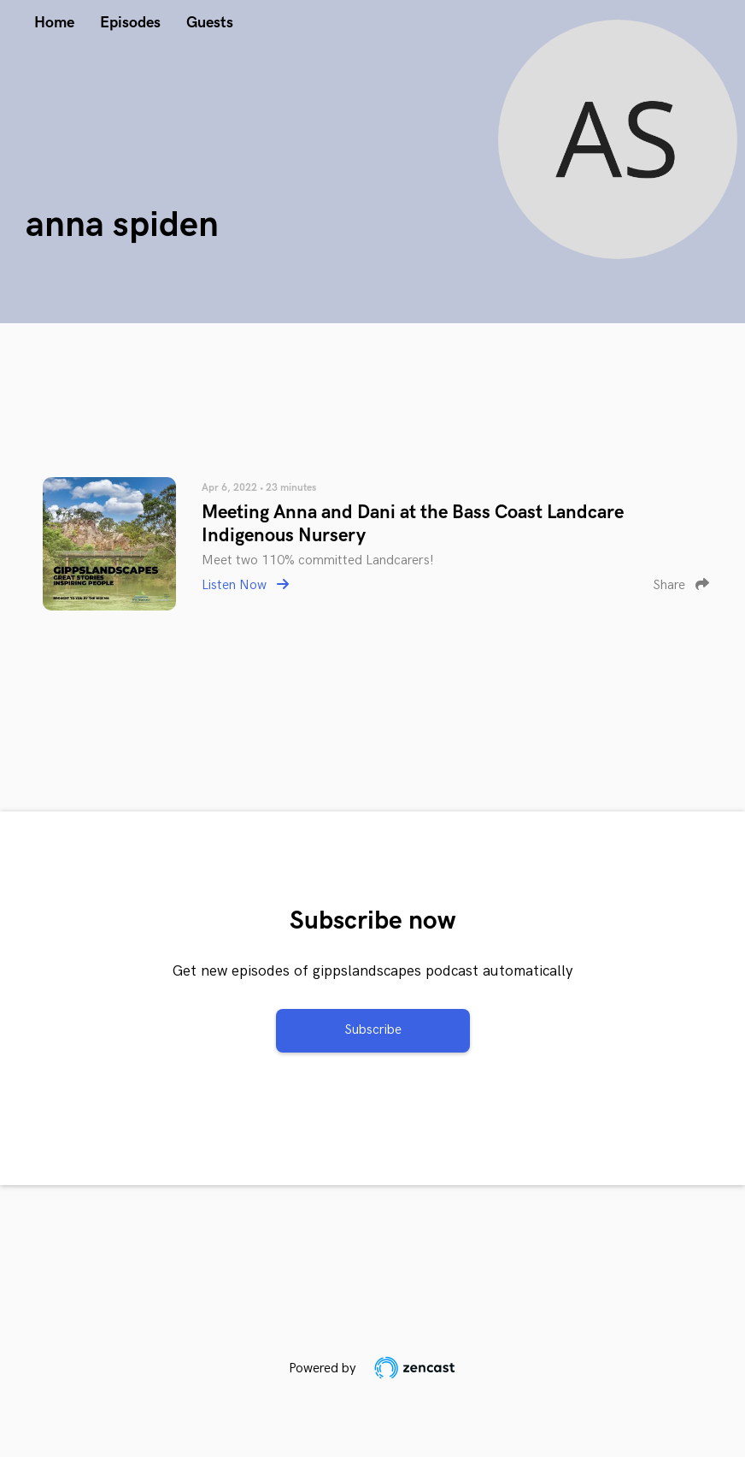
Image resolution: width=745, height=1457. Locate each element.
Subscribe (373, 1030)
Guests (209, 23)
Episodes (130, 23)
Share (681, 585)
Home (54, 23)
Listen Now (245, 585)
